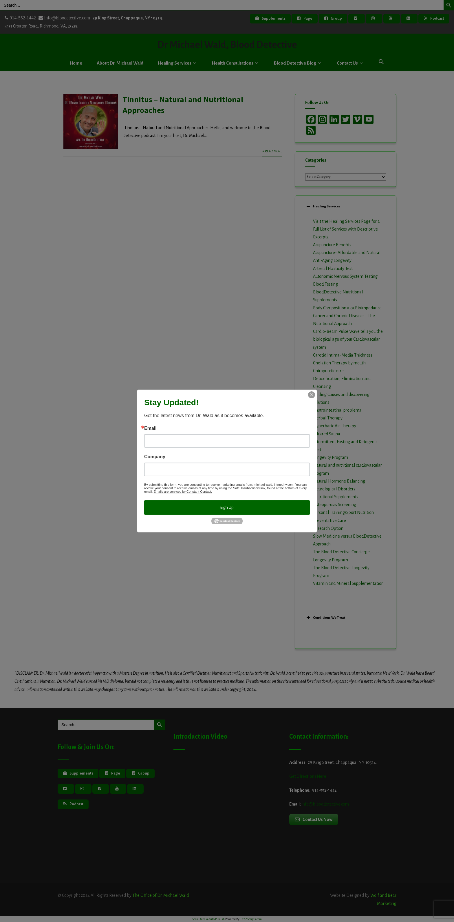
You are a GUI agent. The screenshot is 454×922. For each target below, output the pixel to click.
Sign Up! (227, 507)
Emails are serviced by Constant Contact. (182, 491)
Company (154, 456)
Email (150, 428)
